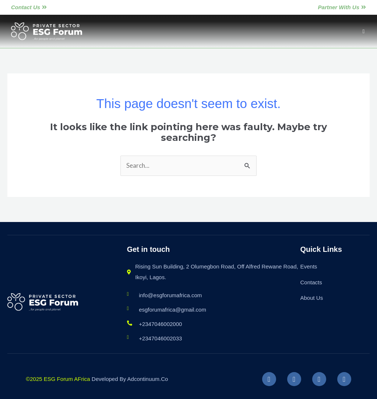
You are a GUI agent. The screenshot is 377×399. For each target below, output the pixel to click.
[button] (363, 31)
